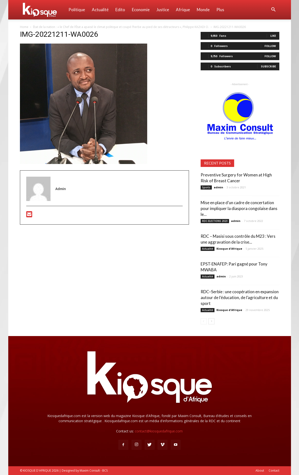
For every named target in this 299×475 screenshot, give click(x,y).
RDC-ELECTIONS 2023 (215, 221)
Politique (76, 9)
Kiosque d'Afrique (229, 248)
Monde (203, 9)
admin (218, 187)
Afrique (183, 9)
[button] (273, 10)
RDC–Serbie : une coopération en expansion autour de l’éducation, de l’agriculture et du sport (240, 297)
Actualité (100, 9)
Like (273, 35)
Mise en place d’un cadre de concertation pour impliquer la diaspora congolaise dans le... (239, 208)
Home (24, 27)
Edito (120, 9)
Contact (274, 470)
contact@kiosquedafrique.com (159, 431)
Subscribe (268, 66)
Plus (220, 9)
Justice (162, 9)
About (260, 470)
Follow (270, 46)
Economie (141, 9)
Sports (206, 187)
